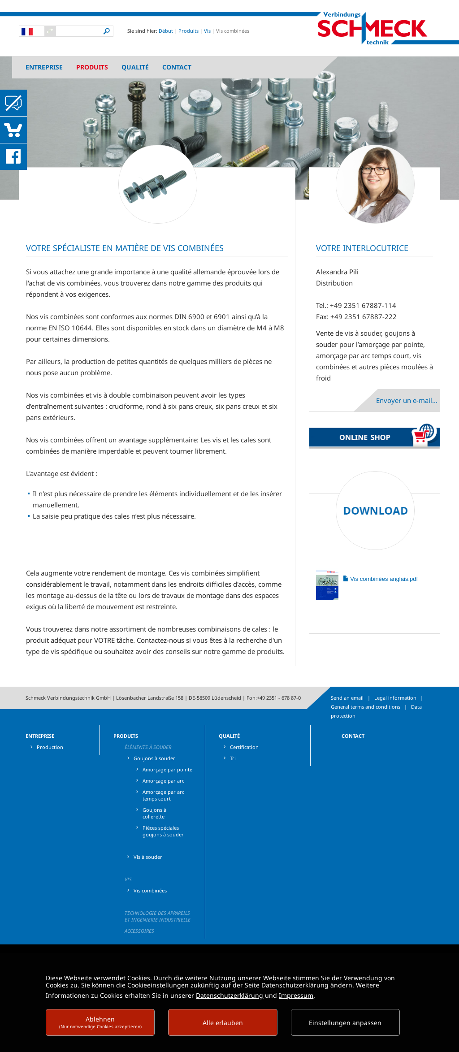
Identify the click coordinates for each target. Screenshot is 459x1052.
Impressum (296, 995)
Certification (244, 747)
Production (50, 747)
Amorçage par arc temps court (163, 795)
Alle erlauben (223, 1022)
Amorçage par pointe (167, 769)
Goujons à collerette (154, 813)
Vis (207, 30)
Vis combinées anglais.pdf (380, 579)
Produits (188, 30)
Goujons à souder (154, 758)
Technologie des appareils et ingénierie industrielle (158, 916)
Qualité (135, 67)
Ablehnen (100, 1022)
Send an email (347, 697)
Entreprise (44, 67)
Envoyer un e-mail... (406, 400)
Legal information (395, 697)
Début (166, 30)
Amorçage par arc (163, 780)
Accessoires (139, 930)
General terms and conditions (365, 706)
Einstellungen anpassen (345, 1022)
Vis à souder (148, 856)
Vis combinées (150, 890)
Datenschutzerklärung (229, 995)
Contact (176, 67)
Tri (233, 758)
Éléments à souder (148, 747)
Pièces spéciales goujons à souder (163, 831)
